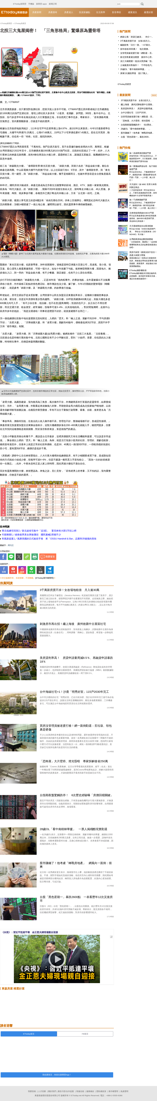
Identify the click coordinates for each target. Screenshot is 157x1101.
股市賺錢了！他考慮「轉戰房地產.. (137, 133)
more (154, 95)
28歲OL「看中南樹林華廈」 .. (135, 69)
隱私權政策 (101, 1091)
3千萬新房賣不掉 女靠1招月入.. (135, 41)
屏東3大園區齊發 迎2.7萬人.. (134, 73)
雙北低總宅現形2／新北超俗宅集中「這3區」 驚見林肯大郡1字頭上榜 (39, 530)
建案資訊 (132, 12)
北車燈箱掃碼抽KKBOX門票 (141, 213)
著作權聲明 (113, 1091)
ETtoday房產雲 (14, 12)
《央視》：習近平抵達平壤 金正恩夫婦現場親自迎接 (29, 932)
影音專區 (116, 12)
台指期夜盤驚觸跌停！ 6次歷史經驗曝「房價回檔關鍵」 (76, 795)
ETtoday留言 (28, 1034)
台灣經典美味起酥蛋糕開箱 (141, 239)
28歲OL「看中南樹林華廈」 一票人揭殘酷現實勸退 (73, 829)
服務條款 (90, 1091)
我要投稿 (32, 1091)
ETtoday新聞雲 (19, 1)
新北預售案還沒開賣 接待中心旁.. (136, 57)
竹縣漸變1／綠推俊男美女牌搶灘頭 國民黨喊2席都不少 (31, 534)
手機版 (31, 1)
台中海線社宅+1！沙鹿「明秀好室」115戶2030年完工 (74, 691)
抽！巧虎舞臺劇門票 (138, 200)
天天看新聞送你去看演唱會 (141, 226)
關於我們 (52, 1091)
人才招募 (42, 1091)
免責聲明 (124, 1091)
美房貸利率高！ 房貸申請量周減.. (137, 108)
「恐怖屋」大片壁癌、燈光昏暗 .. (137, 121)
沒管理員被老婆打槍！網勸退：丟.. (136, 53)
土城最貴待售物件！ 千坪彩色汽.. (136, 65)
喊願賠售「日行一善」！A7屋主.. (135, 45)
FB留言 (85, 1034)
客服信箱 (80, 1091)
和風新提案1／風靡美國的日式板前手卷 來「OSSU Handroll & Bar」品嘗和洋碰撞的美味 (49, 538)
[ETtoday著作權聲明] (44, 578)
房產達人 (68, 12)
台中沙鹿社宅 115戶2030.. (134, 112)
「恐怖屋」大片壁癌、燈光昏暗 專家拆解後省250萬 (74, 761)
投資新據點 (84, 12)
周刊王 (11, 545)
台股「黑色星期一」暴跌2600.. (135, 137)
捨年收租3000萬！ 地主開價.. (134, 49)
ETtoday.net (76, 1095)
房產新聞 (36, 12)
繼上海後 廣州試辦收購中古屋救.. (137, 104)
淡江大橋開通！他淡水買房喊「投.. (136, 61)
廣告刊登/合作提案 (66, 1091)
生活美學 (100, 12)
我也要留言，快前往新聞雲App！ (56, 1075)
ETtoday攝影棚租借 (138, 270)
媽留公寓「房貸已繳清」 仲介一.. (136, 37)
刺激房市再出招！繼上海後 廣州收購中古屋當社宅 (73, 624)
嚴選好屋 (148, 12)
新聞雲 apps (41, 1)
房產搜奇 (52, 12)
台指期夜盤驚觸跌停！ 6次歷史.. (136, 125)
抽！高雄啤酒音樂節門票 (140, 153)
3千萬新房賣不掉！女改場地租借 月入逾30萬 (69, 590)
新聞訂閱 (53, 1)
